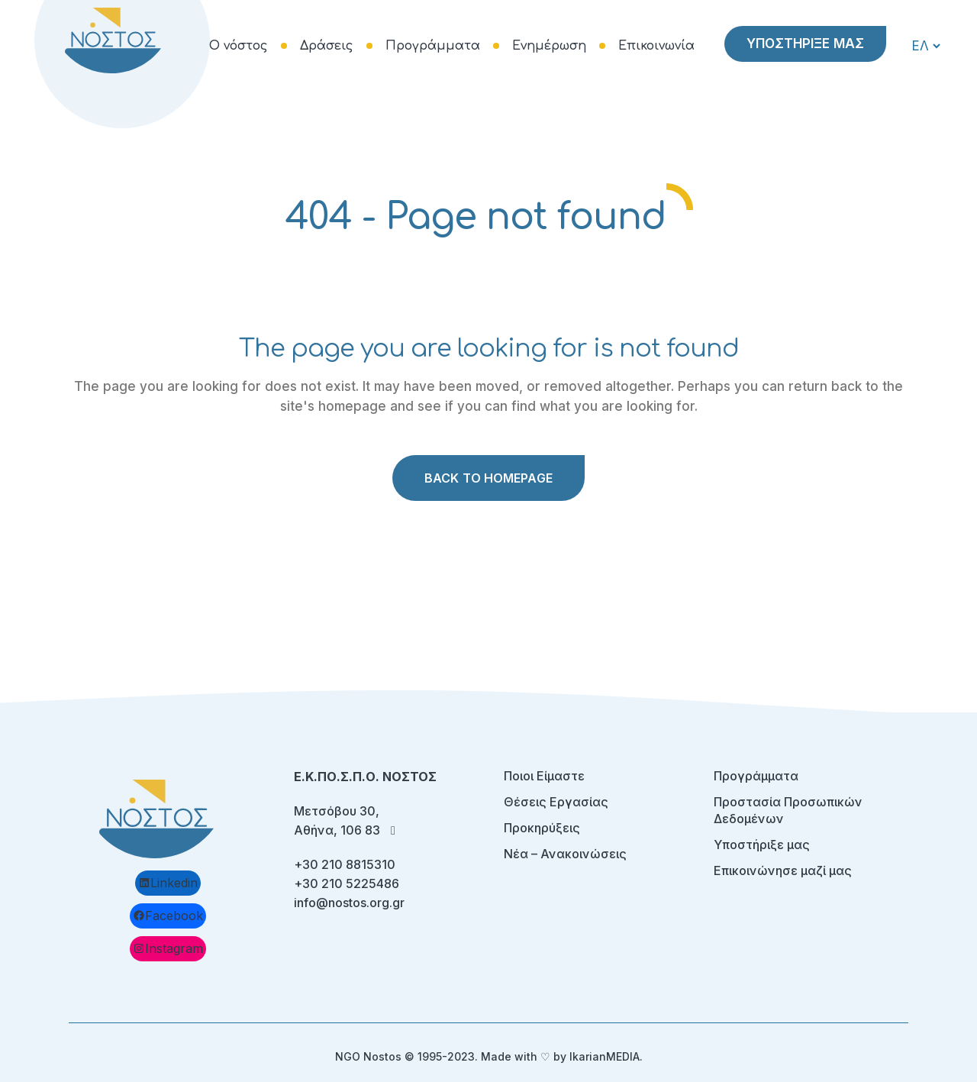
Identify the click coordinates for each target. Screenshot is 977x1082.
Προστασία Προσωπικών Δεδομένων (788, 810)
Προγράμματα (756, 775)
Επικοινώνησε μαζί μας (783, 870)
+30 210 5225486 (346, 883)
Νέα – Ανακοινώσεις (565, 853)
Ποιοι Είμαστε (544, 775)
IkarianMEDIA (604, 1056)
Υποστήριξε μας (762, 844)
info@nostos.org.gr (349, 902)
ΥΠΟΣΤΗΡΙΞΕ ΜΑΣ (805, 43)
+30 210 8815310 (344, 864)
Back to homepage (488, 478)
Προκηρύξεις (542, 827)
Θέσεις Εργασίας (556, 801)
